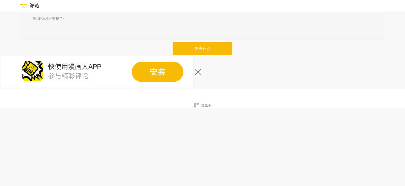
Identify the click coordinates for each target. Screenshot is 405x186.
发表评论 (202, 49)
